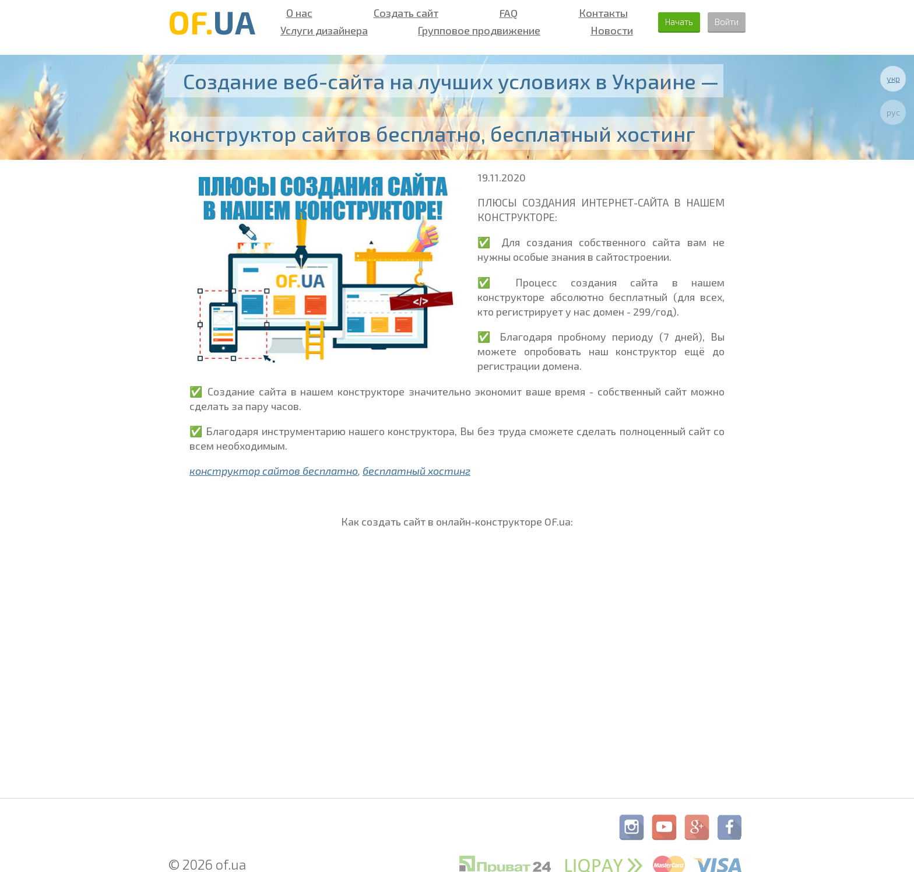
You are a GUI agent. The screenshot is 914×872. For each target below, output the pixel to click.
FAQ (496, 12)
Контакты (586, 12)
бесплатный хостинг (416, 470)
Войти (722, 21)
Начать (664, 21)
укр (893, 78)
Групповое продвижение (470, 30)
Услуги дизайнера (321, 30)
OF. (211, 22)
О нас (296, 12)
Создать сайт (398, 12)
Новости (596, 30)
